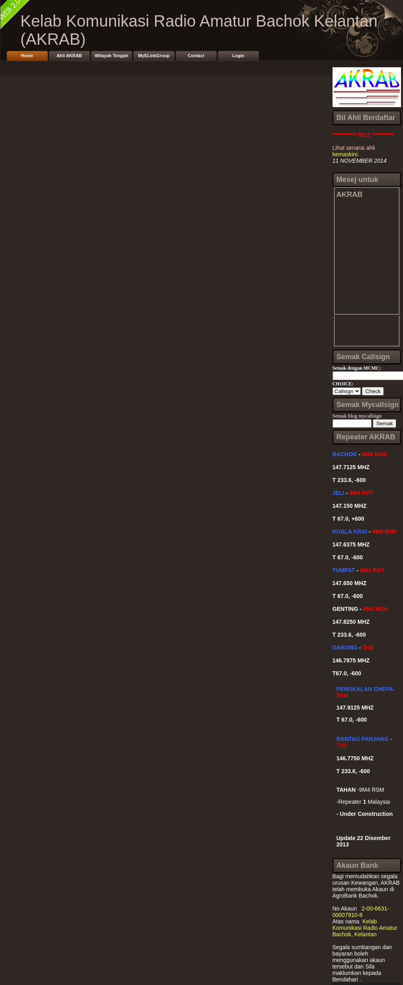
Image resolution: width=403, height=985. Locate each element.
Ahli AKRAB (69, 55)
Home (27, 55)
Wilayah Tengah (111, 55)
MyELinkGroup (153, 55)
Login (238, 55)
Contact (196, 55)
